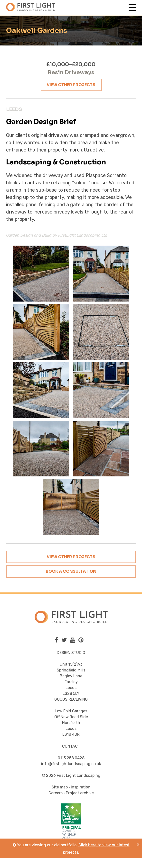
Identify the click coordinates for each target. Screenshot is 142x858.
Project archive (80, 793)
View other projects (71, 84)
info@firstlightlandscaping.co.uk (71, 763)
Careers (55, 793)
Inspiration (80, 787)
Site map (60, 787)
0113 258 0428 (71, 758)
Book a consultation (71, 571)
